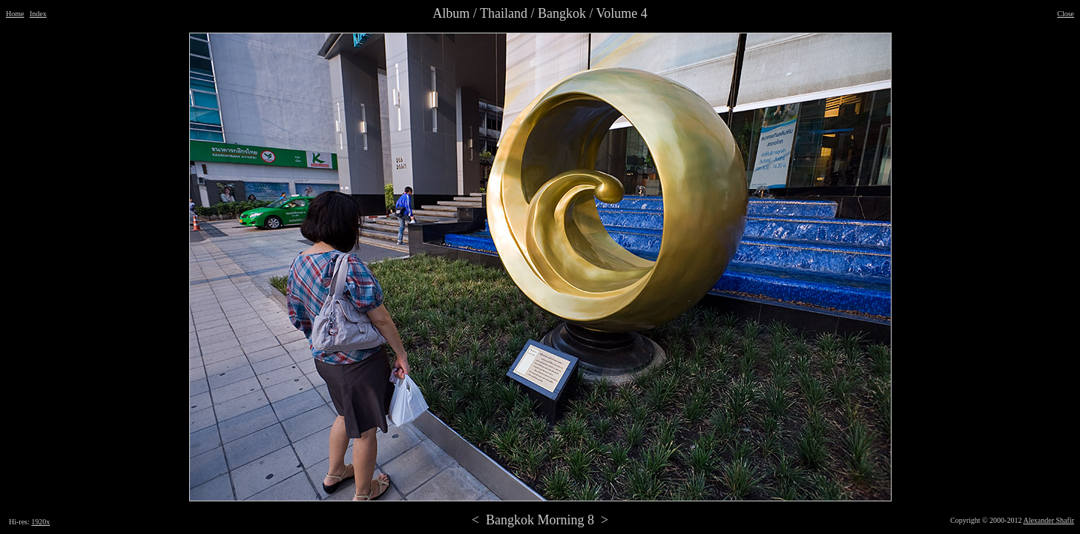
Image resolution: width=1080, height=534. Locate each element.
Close (1065, 14)
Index (38, 14)
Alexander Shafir (1048, 520)
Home (15, 14)
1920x (40, 522)
